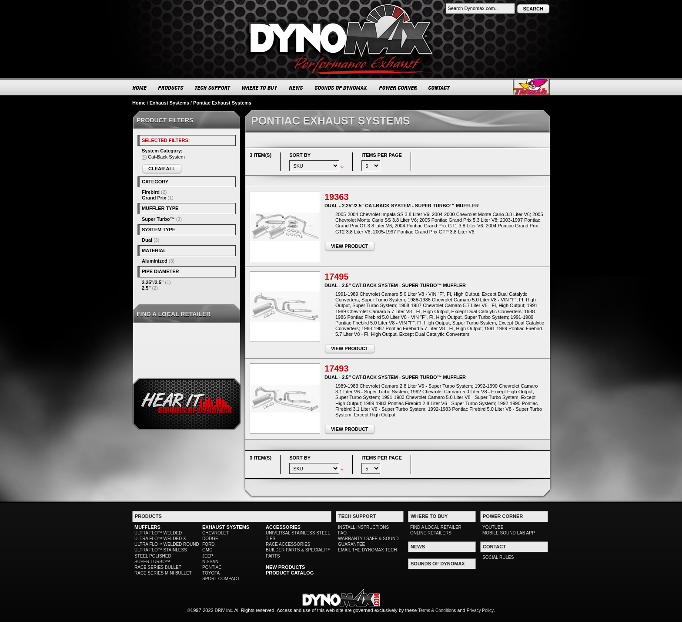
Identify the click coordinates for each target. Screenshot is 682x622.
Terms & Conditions (437, 610)
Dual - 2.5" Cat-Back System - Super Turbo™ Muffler (395, 285)
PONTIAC (211, 567)
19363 (336, 197)
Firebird (151, 192)
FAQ (342, 533)
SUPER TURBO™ (152, 561)
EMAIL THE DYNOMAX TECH (367, 550)
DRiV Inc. (224, 610)
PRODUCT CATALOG (290, 572)
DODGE (210, 538)
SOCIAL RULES (498, 557)
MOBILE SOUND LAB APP (508, 533)
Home (139, 102)
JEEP (207, 556)
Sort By (300, 155)
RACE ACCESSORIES (288, 544)
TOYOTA (211, 573)
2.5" (146, 288)
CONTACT (439, 87)
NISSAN (210, 561)
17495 (336, 276)
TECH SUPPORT (213, 87)
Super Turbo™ (158, 219)
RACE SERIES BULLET (157, 567)
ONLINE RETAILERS (430, 533)
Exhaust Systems (169, 102)
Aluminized (154, 261)
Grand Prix (154, 197)
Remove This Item (144, 157)
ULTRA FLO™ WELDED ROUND (166, 544)
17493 (336, 368)
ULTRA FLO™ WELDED (158, 533)
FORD (208, 544)
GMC (207, 550)
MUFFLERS (147, 527)
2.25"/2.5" (153, 282)
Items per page (381, 155)
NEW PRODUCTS (285, 567)
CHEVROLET (215, 533)
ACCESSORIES (283, 527)
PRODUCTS (171, 87)
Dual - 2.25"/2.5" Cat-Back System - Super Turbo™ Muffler (401, 205)
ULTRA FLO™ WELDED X (160, 538)
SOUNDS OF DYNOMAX (341, 87)
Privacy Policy (480, 610)
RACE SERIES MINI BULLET (163, 573)
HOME (139, 87)
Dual (147, 240)
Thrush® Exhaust (531, 87)
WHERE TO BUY (260, 87)
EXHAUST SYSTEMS (225, 527)
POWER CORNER (398, 87)
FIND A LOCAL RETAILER (435, 527)
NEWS (296, 87)
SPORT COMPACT (221, 578)
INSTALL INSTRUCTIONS (363, 527)
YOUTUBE (492, 527)
